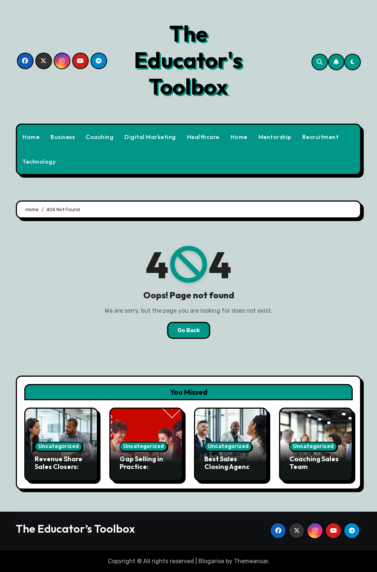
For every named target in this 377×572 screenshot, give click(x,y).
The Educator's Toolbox (188, 59)
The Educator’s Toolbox (75, 529)
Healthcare (203, 137)
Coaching (99, 137)
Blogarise (211, 561)
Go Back (188, 330)
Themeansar (251, 561)
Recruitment (320, 137)
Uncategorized (58, 446)
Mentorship (274, 137)
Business (62, 137)
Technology (39, 161)
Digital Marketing (150, 137)
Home (30, 137)
